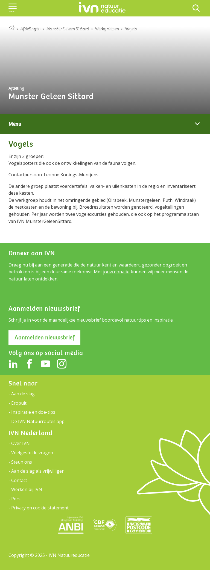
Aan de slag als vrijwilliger (37, 471)
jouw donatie (116, 272)
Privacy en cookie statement (40, 508)
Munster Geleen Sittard (67, 28)
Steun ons (21, 462)
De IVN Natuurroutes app (38, 421)
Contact (19, 480)
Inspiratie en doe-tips (33, 412)
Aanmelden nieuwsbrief (44, 337)
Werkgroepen (107, 28)
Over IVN (20, 443)
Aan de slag (23, 394)
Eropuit (19, 403)
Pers (16, 499)
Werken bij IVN (26, 489)
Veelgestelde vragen (32, 453)
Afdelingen (30, 28)
